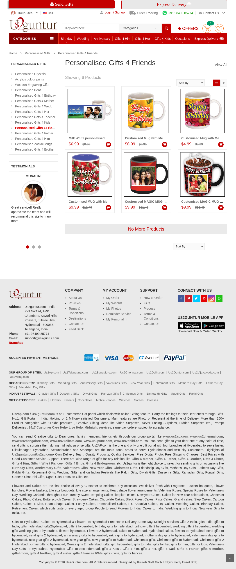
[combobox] (140, 27)
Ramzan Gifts (110, 393)
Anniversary (102, 38)
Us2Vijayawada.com (206, 372)
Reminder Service (118, 314)
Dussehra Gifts (69, 393)
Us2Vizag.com (19, 376)
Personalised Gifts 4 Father (34, 133)
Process (149, 308)
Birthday (66, 38)
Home (13, 53)
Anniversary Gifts (91, 383)
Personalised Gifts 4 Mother (34, 101)
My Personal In (116, 319)
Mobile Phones (106, 400)
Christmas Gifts (133, 393)
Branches (16, 343)
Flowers (55, 400)
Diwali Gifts (90, 393)
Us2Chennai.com (131, 372)
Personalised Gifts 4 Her (32, 111)
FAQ (147, 303)
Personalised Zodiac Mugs (33, 144)
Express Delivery (209, 38)
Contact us (209, 13)
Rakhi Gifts (196, 393)
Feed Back (76, 329)
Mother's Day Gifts (190, 383)
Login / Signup (112, 12)
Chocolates (85, 400)
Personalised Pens (28, 90)
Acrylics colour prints (29, 79)
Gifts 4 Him (122, 38)
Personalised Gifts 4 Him (32, 138)
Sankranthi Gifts (156, 393)
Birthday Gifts (45, 383)
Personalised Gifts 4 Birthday (35, 95)
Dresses (152, 400)
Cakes (42, 400)
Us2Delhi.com (155, 372)
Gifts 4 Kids (162, 38)
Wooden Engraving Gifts (32, 85)
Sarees (138, 400)
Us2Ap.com (51, 372)
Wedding (83, 38)
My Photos (113, 308)
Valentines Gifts (116, 383)
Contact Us (76, 324)
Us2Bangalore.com (103, 372)
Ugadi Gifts (178, 393)
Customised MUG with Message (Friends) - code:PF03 (109, 201)
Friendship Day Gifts (31, 387)
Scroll (230, 558)
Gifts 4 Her (142, 38)
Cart (206, 28)
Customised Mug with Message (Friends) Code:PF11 (164, 138)
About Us (75, 298)
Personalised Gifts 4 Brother (34, 149)
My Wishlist (114, 303)
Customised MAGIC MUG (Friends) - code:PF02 (160, 201)
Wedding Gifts (67, 383)
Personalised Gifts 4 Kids (32, 122)
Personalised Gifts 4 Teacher (35, 117)
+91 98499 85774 (177, 13)
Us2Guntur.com (178, 372)
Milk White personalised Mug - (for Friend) (100, 138)
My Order (112, 298)
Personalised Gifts (37, 53)
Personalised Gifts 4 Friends (78, 53)
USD (48, 13)
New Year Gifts (140, 383)
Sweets (69, 400)
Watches (124, 400)
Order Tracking (143, 13)
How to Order (153, 298)
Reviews (75, 303)
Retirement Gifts (164, 383)
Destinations (77, 318)
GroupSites (21, 13)
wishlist (219, 28)
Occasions (182, 38)
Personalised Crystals (30, 74)
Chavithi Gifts (47, 393)
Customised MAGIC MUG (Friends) (207, 201)
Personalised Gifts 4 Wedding (36, 106)
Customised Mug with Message (204, 138)
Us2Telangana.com (76, 372)
